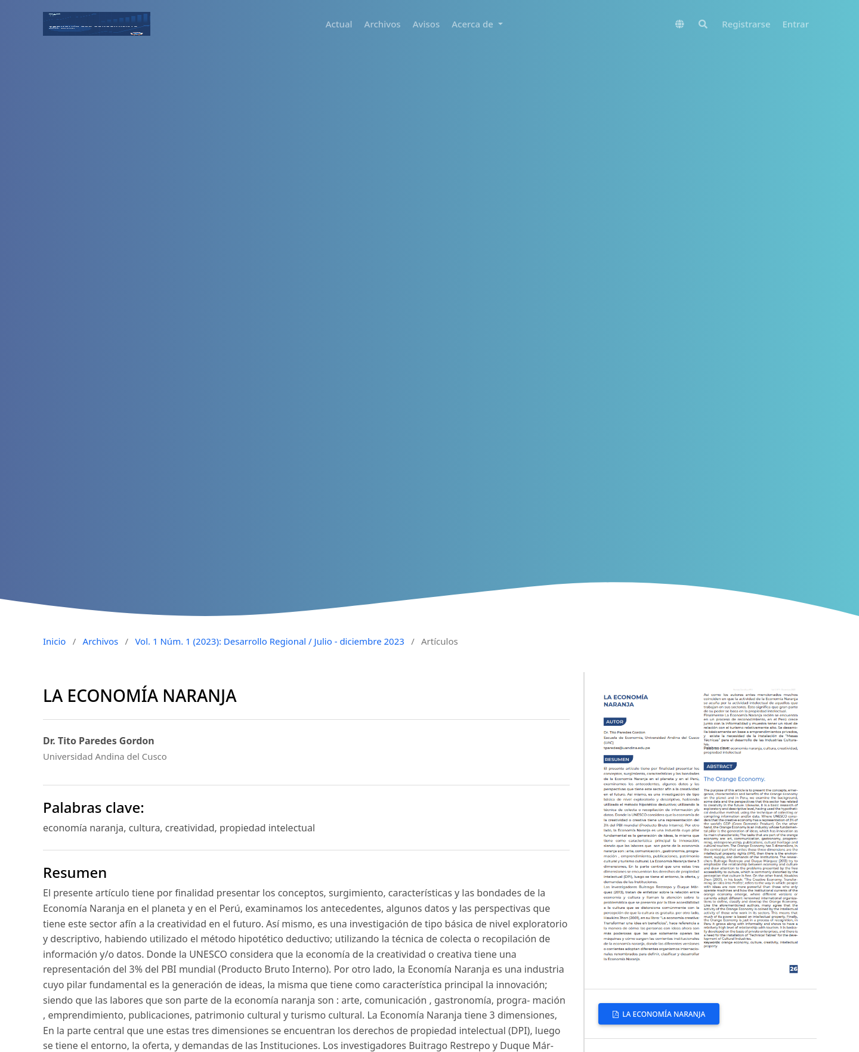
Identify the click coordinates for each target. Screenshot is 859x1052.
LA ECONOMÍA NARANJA (662, 1014)
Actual (339, 24)
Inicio (54, 641)
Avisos (426, 24)
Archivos (382, 24)
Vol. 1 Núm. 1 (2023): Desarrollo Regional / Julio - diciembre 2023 (269, 641)
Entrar (796, 24)
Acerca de (474, 24)
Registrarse (746, 24)
